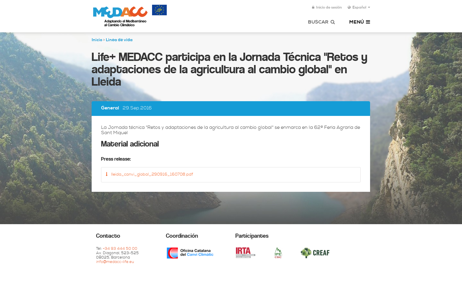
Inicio (97, 40)
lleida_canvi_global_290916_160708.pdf (149, 174)
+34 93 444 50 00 (120, 249)
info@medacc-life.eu (115, 262)
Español (359, 8)
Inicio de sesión (327, 8)
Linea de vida (119, 40)
